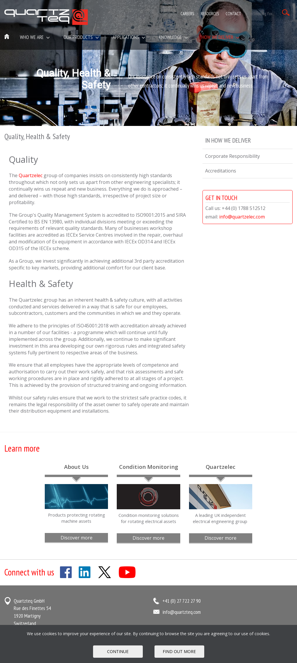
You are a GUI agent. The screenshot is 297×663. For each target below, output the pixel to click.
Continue (117, 651)
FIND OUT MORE (179, 651)
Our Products (81, 37)
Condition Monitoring (148, 466)
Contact (233, 13)
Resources (210, 13)
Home (7, 37)
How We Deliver (220, 37)
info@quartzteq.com (181, 612)
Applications (129, 37)
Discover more (76, 537)
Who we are (35, 37)
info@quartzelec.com (242, 216)
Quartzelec (30, 175)
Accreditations (220, 171)
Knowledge (173, 37)
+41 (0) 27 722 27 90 (181, 600)
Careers (187, 13)
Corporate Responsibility (232, 156)
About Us (76, 466)
